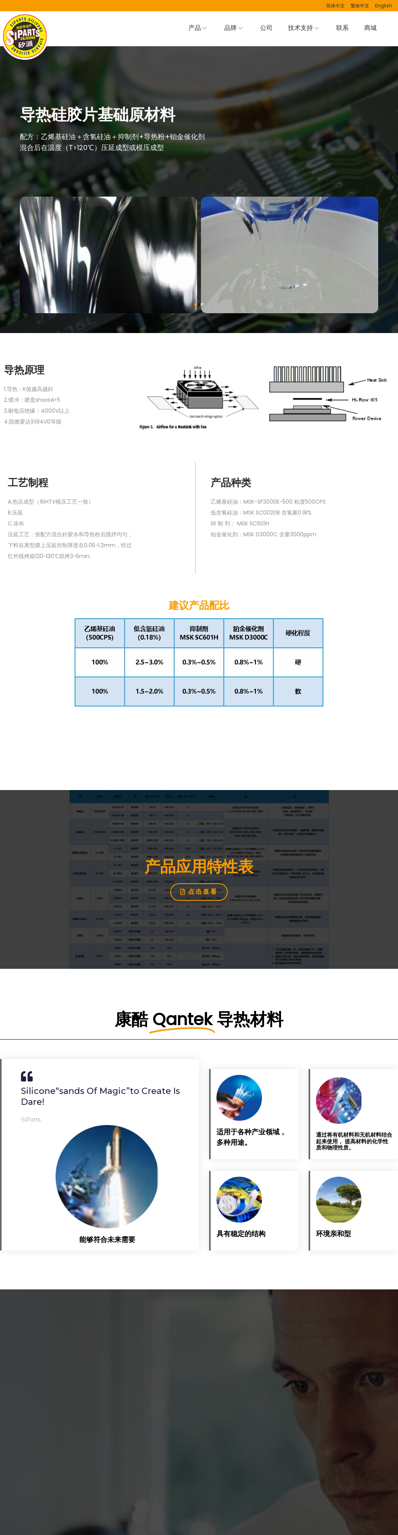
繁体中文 (360, 5)
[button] (195, 304)
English (383, 5)
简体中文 (335, 5)
